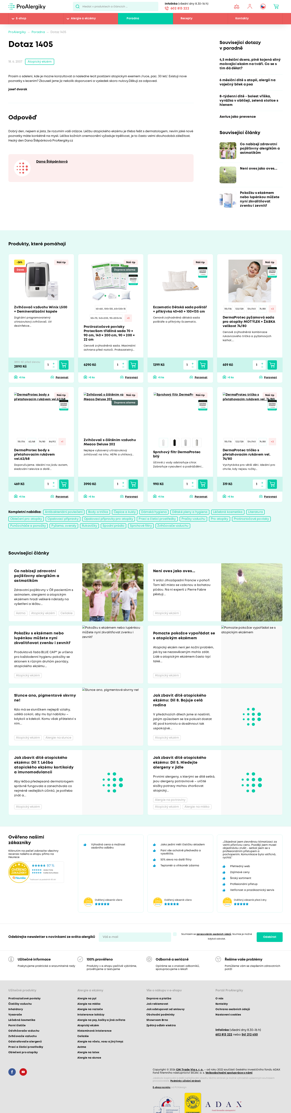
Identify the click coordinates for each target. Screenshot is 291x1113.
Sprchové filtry (141, 525)
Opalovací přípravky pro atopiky (108, 519)
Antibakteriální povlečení (64, 512)
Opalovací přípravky (63, 519)
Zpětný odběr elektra (161, 1025)
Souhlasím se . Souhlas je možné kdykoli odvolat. (216, 936)
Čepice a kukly (125, 512)
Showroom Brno (157, 1020)
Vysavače (15, 1015)
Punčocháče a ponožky (28, 525)
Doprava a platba (158, 998)
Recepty (186, 18)
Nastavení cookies (228, 1015)
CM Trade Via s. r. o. (189, 1070)
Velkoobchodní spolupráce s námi (229, 1073)
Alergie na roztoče (90, 1009)
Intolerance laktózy (90, 1015)
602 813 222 (180, 8)
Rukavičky (89, 525)
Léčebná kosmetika (228, 512)
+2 (272, 309)
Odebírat (269, 937)
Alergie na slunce (89, 1058)
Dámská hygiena (154, 512)
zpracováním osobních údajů (214, 934)
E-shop (21, 18)
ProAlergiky (17, 32)
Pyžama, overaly (63, 525)
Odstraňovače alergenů (25, 1042)
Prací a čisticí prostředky (157, 519)
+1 (62, 442)
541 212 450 (250, 1034)
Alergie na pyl (87, 998)
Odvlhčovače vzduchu (23, 1031)
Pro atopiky (219, 519)
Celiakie (83, 1036)
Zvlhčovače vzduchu (172, 525)
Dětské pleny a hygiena (189, 512)
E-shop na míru (162, 1087)
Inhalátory (15, 1009)
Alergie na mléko (88, 1004)
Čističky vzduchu (20, 1004)
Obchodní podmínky (160, 1015)
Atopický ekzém (40, 61)
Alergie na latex (88, 1052)
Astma (81, 1047)
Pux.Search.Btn (77, 6)
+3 (128, 318)
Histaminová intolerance (94, 1031)
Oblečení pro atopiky (26, 519)
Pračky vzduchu (193, 519)
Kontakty (242, 18)
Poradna (133, 18)
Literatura (255, 512)
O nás (219, 998)
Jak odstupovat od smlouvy (165, 1009)
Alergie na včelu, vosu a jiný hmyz (100, 1042)
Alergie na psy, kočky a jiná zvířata (101, 1020)
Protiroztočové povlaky (251, 519)
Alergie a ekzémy (83, 18)
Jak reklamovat (157, 1004)
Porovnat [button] (62, 377)
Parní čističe (17, 1025)
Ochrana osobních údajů (232, 1009)
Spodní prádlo (113, 525)
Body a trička (98, 512)
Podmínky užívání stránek (185, 1081)
